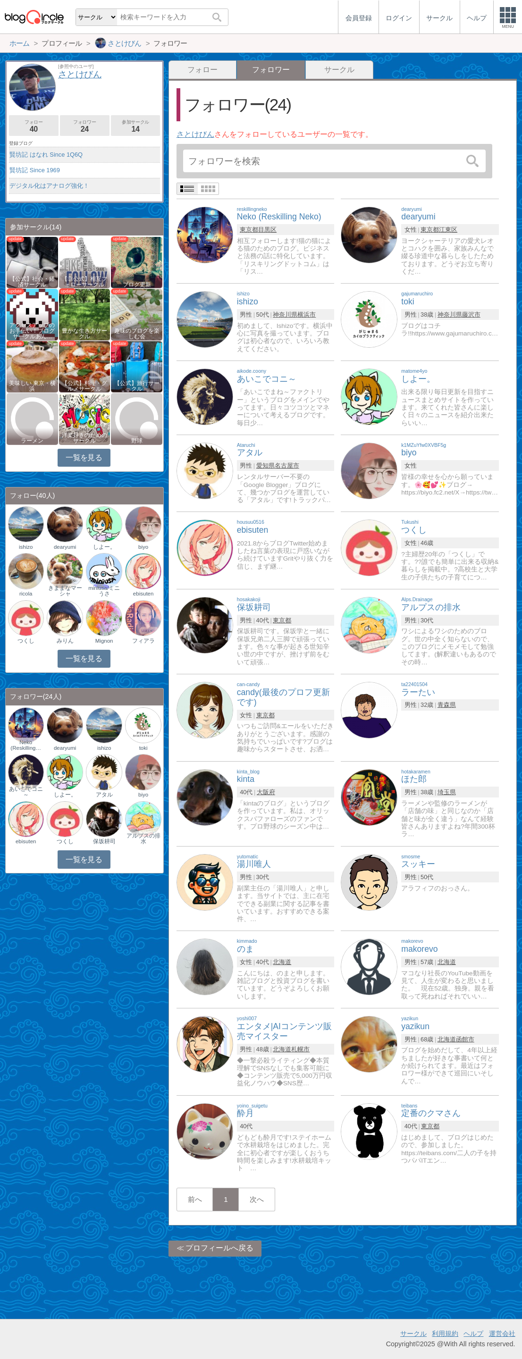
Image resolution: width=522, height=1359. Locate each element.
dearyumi (65, 547)
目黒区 (267, 229)
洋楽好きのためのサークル (84, 438)
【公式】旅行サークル (137, 386)
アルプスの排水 (143, 838)
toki (143, 748)
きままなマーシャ (65, 590)
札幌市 (300, 1049)
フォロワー (84, 126)
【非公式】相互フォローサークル (84, 281)
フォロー (202, 70)
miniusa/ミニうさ (104, 590)
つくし (25, 641)
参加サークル (135, 126)
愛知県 (265, 465)
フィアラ (143, 641)
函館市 (465, 1039)
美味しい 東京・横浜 (32, 386)
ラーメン (32, 441)
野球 (137, 441)
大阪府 (266, 792)
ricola (26, 593)
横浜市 (306, 314)
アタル (104, 794)
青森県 (447, 704)
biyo (143, 547)
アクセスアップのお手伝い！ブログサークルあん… (32, 330)
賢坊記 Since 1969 (34, 170)
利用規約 (445, 1333)
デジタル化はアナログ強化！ (49, 185)
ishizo (26, 547)
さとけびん (195, 134)
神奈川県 (285, 314)
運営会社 (502, 1333)
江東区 (448, 229)
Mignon (104, 641)
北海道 (282, 961)
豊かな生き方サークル (84, 333)
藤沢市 (471, 314)
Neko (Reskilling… (25, 745)
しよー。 (104, 547)
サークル (339, 70)
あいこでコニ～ (26, 791)
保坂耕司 (104, 841)
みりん (65, 641)
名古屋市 (287, 465)
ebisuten (143, 593)
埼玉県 (447, 792)
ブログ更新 (137, 284)
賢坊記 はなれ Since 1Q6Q (46, 154)
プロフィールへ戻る (219, 1248)
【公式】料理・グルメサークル (84, 386)
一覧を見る (84, 457)
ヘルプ (473, 1333)
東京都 (249, 229)
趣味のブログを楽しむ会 (137, 333)
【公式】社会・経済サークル (32, 281)
